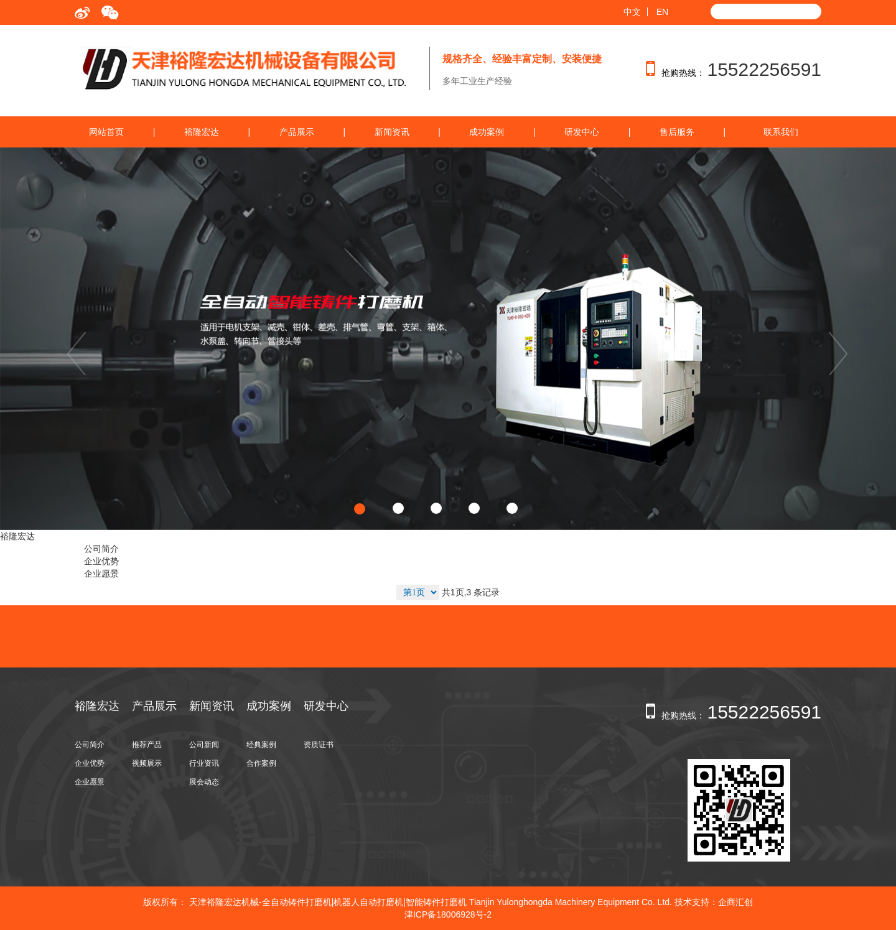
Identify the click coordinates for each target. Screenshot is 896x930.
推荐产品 (147, 744)
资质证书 (319, 744)
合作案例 (261, 763)
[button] (67, 338)
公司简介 (101, 549)
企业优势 (101, 561)
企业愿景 (101, 574)
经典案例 (261, 744)
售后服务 (677, 132)
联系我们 (780, 132)
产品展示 (296, 132)
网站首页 (106, 132)
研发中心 (581, 132)
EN (662, 11)
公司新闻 (204, 744)
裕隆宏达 (201, 132)
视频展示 (147, 763)
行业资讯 (204, 763)
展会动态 (204, 782)
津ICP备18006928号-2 (448, 914)
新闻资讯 (392, 132)
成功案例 (486, 132)
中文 (632, 11)
